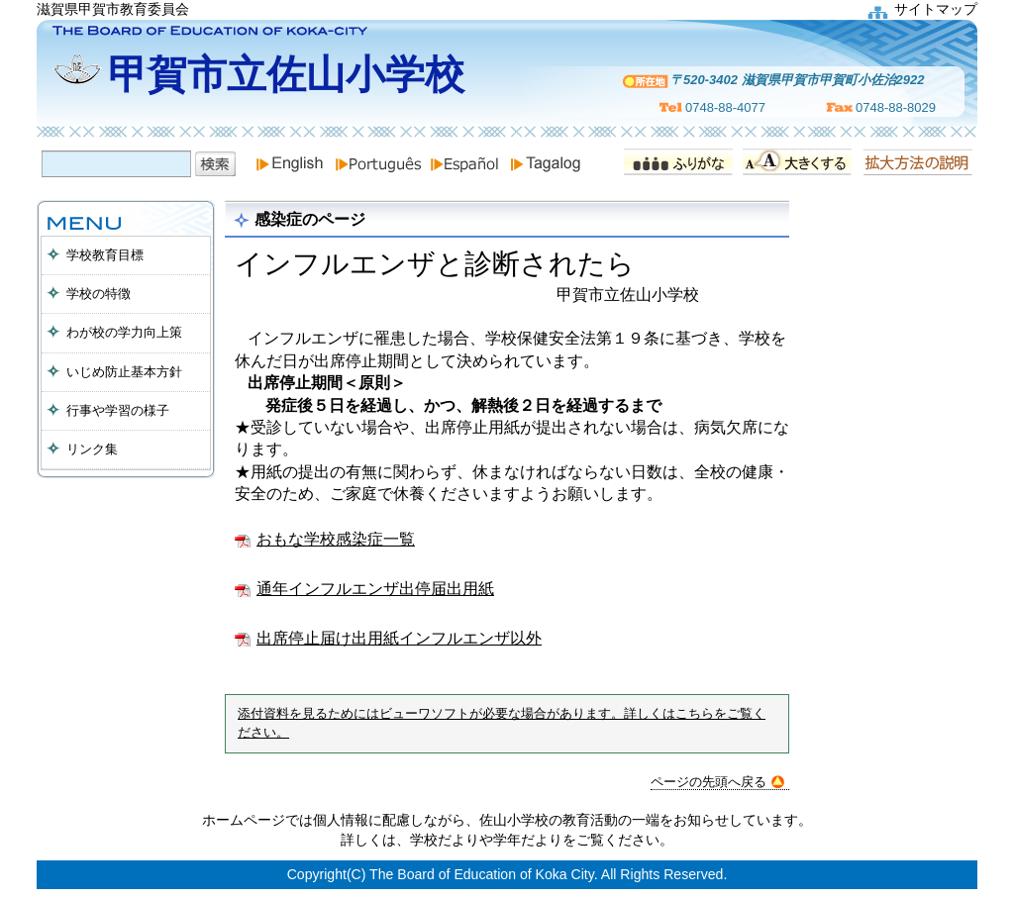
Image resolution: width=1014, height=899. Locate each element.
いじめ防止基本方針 (124, 371)
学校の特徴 (98, 293)
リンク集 (92, 449)
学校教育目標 (105, 255)
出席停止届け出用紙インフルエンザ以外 (399, 638)
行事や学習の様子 (117, 410)
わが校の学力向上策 (124, 332)
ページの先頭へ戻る (717, 781)
